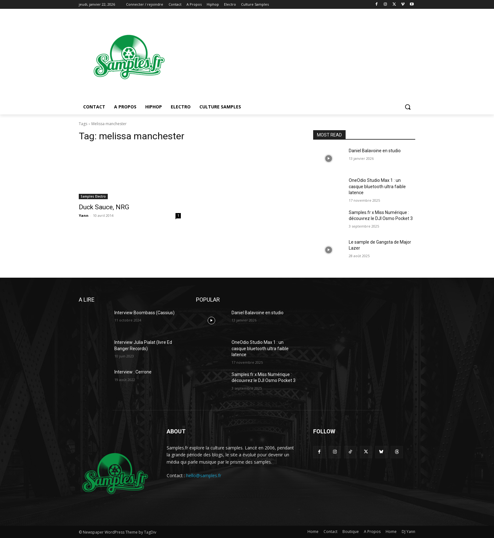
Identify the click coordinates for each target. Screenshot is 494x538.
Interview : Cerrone (133, 371)
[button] (407, 106)
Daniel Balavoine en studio (375, 150)
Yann (84, 215)
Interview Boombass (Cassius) (144, 312)
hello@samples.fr (203, 475)
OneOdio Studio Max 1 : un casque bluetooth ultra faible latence (377, 186)
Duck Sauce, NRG (104, 207)
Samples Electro (93, 196)
